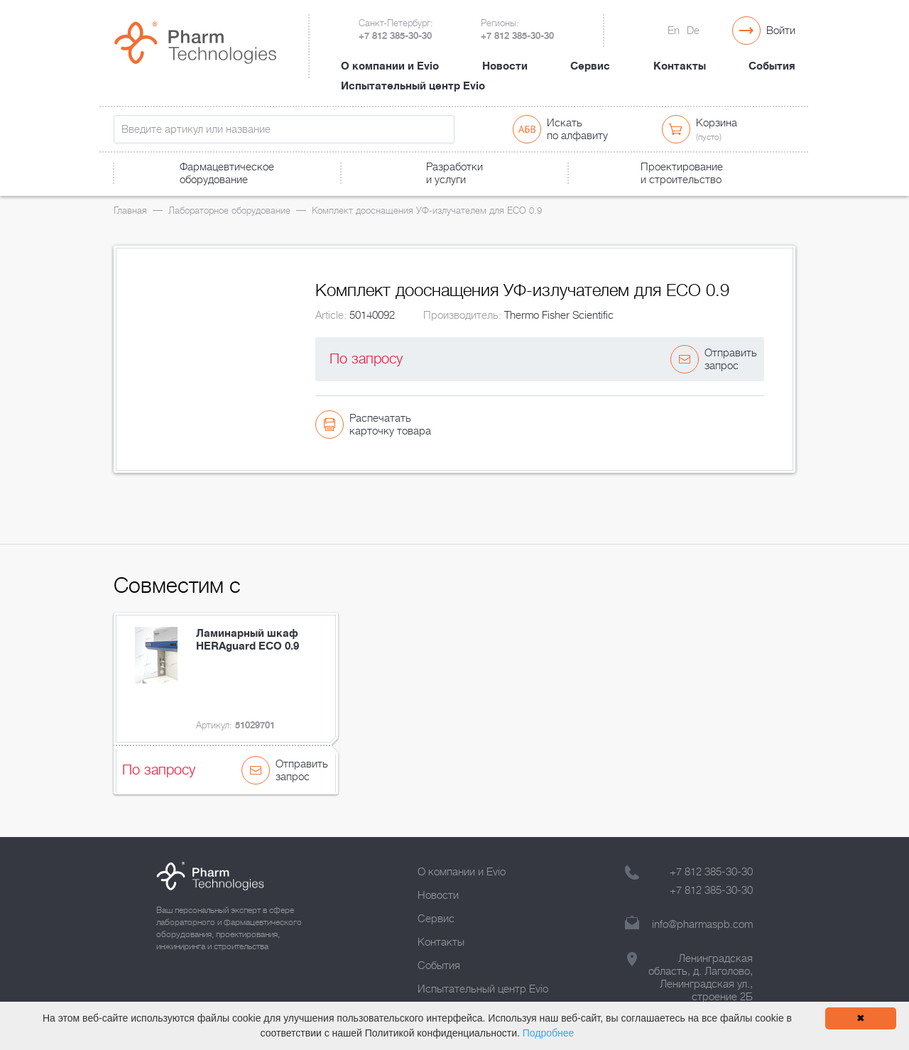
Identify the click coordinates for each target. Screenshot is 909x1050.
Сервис (590, 66)
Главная (130, 210)
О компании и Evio (390, 66)
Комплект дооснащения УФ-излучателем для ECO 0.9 (427, 210)
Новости (505, 66)
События (772, 66)
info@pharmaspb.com (702, 924)
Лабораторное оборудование (229, 210)
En (674, 30)
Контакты (679, 66)
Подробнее (549, 1033)
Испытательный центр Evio (413, 86)
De (693, 30)
